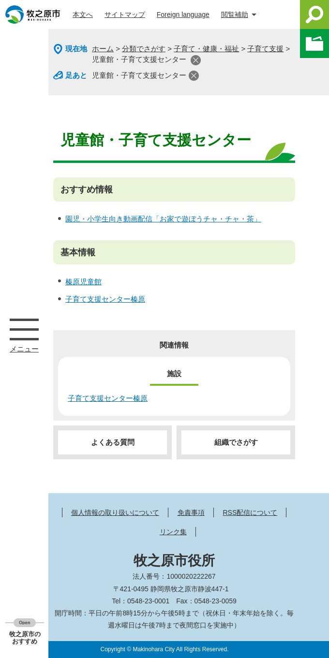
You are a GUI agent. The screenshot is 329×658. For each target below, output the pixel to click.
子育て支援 (265, 48)
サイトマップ (125, 14)
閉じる (196, 60)
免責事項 (191, 512)
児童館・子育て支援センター (139, 75)
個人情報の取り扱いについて (115, 512)
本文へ (83, 14)
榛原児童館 (83, 282)
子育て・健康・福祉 (206, 48)
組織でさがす (236, 442)
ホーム (103, 48)
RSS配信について (250, 512)
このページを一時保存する (314, 43)
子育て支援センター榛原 (105, 299)
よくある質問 (113, 442)
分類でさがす (143, 48)
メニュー (24, 329)
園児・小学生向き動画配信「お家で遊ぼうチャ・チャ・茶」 (163, 219)
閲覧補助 (234, 14)
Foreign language (183, 14)
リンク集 (173, 532)
